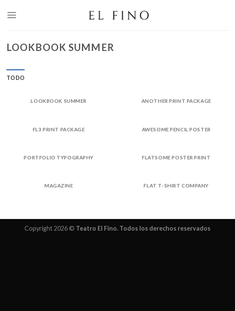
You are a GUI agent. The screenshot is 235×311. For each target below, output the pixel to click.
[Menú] (11, 14)
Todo (15, 77)
